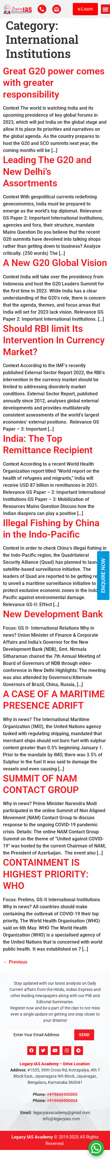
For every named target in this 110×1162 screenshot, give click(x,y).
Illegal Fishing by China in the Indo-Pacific (51, 528)
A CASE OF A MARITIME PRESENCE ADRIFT (54, 699)
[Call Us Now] (42, 9)
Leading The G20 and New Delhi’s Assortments (47, 171)
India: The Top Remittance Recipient (48, 444)
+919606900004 (62, 1100)
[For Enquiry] (56, 9)
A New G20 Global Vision (55, 262)
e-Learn (85, 9)
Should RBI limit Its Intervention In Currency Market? (54, 340)
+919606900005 (62, 1094)
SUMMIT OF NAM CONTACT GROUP (41, 784)
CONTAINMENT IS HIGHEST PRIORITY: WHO (46, 874)
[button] (105, 9)
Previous (15, 962)
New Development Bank (53, 614)
